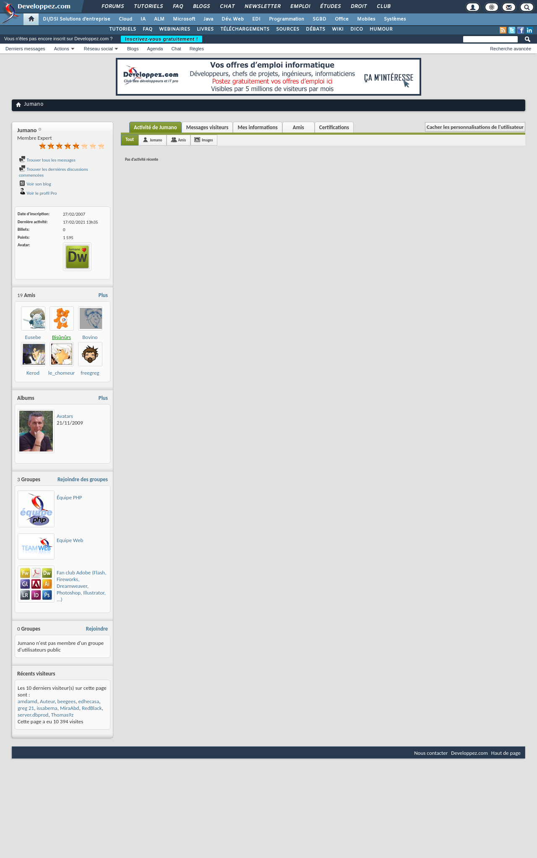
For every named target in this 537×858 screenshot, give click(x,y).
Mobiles (366, 19)
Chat (227, 6)
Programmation (286, 19)
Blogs (201, 6)
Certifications (334, 127)
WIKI (338, 29)
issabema (46, 708)
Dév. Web (233, 19)
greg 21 (26, 708)
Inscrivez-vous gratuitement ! (161, 39)
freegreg (90, 373)
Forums (112, 6)
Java (208, 19)
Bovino (89, 337)
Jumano (156, 140)
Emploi (299, 6)
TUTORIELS (122, 29)
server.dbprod (33, 715)
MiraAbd (69, 708)
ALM (159, 19)
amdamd (27, 701)
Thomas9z (62, 715)
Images (207, 140)
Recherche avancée (510, 48)
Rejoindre (97, 629)
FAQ (177, 6)
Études (330, 6)
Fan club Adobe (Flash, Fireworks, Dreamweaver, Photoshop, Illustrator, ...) (81, 585)
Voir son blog (35, 184)
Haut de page (506, 753)
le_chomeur (61, 373)
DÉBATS (315, 29)
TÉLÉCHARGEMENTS (244, 29)
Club (383, 6)
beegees (66, 701)
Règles (197, 48)
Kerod (32, 373)
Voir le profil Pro (38, 193)
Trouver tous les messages (47, 160)
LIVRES (205, 29)
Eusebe (33, 337)
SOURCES (287, 29)
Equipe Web (70, 540)
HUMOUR (381, 29)
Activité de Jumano (155, 127)
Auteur (47, 701)
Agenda (155, 48)
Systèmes (395, 19)
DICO (356, 29)
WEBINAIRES (174, 29)
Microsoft (184, 19)
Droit (358, 6)
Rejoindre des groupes (82, 479)
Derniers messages (25, 48)
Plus (103, 295)
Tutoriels (148, 6)
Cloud (125, 19)
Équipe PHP (69, 497)
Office (342, 19)
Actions (61, 48)
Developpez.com (469, 753)
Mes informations (257, 127)
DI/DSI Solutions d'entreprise (76, 19)
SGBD (319, 19)
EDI (256, 19)
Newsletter (262, 6)
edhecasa (88, 701)
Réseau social (98, 48)
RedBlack (92, 708)
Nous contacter (431, 753)
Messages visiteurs (207, 127)
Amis (298, 127)
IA (143, 19)
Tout (129, 139)
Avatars (65, 416)
